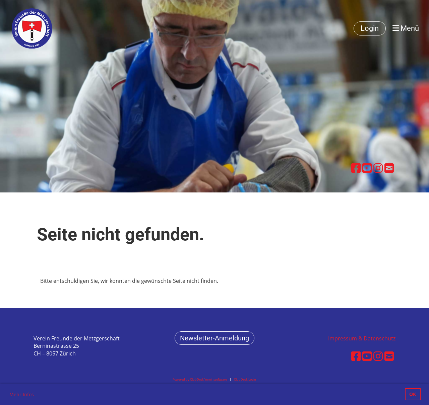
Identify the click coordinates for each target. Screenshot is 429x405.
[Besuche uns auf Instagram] (378, 168)
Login (370, 28)
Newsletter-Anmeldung (214, 338)
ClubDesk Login (245, 379)
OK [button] (412, 394)
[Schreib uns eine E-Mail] (389, 168)
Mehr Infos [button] (21, 394)
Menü (405, 28)
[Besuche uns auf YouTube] (367, 168)
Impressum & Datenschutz (361, 338)
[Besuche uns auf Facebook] (356, 168)
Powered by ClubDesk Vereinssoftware (200, 379)
